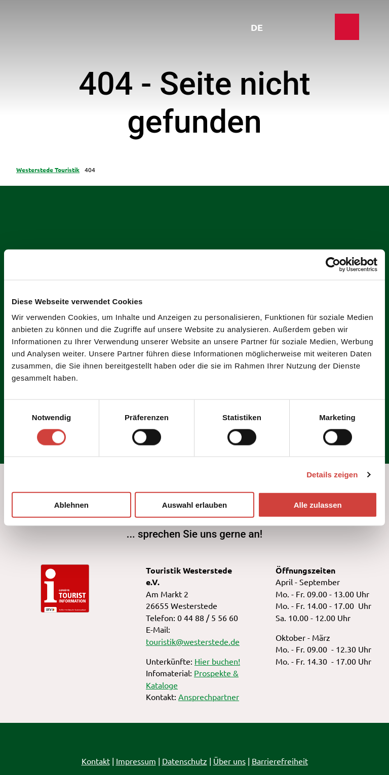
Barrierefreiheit (280, 761)
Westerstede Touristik (48, 170)
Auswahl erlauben (194, 505)
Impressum (136, 761)
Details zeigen (332, 474)
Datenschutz (184, 761)
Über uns (229, 761)
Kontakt (96, 761)
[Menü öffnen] (312, 29)
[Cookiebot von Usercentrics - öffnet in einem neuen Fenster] (333, 264)
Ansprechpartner (208, 696)
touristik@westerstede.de (193, 641)
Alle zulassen (318, 505)
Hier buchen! (217, 661)
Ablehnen (71, 505)
